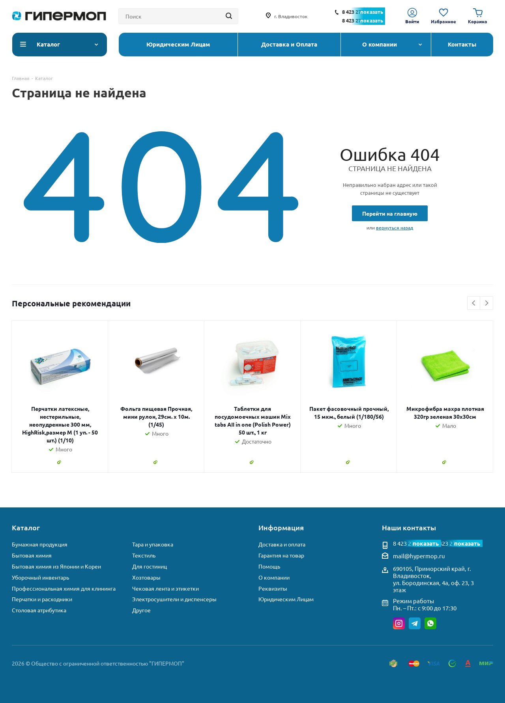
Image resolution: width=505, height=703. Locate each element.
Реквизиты (272, 588)
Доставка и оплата (281, 544)
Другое (141, 610)
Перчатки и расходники (42, 599)
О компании (274, 577)
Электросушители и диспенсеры (174, 599)
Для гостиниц (149, 566)
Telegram (415, 623)
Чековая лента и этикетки (165, 588)
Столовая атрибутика (39, 610)
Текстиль (143, 555)
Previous (474, 303)
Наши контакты (409, 527)
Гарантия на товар (281, 555)
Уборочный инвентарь (40, 577)
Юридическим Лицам (286, 599)
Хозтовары (146, 577)
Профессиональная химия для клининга (64, 588)
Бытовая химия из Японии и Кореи (56, 566)
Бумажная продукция (39, 544)
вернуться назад (394, 227)
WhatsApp (430, 623)
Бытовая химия (32, 555)
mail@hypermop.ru (419, 555)
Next (486, 303)
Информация (281, 527)
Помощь (269, 566)
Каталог (26, 527)
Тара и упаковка (152, 544)
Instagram (399, 623)
